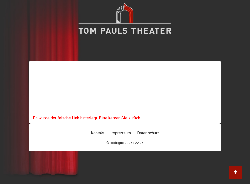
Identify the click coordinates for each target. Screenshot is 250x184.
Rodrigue (117, 143)
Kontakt (97, 133)
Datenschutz (148, 133)
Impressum (120, 133)
